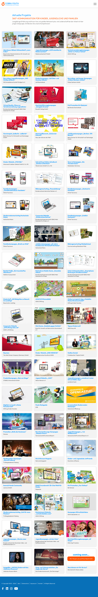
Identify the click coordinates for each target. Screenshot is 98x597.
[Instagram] (11, 588)
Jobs (19, 583)
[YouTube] (16, 588)
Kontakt (40, 583)
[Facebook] (3, 588)
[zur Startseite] (10, 4)
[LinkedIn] (7, 588)
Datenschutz (25, 583)
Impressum (33, 583)
